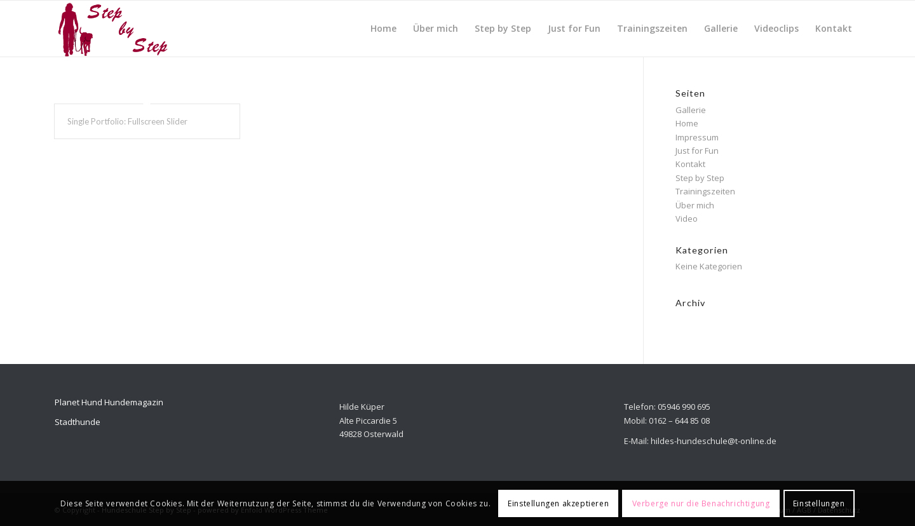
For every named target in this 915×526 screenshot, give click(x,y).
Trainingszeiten (705, 191)
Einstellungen (819, 503)
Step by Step (699, 178)
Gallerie (690, 110)
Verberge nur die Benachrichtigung (701, 503)
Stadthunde (77, 422)
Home (686, 123)
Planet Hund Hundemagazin (109, 402)
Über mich (694, 205)
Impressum (697, 137)
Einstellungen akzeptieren (558, 503)
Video (686, 218)
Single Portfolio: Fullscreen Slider (127, 121)
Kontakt (690, 164)
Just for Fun (697, 150)
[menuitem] (383, 29)
